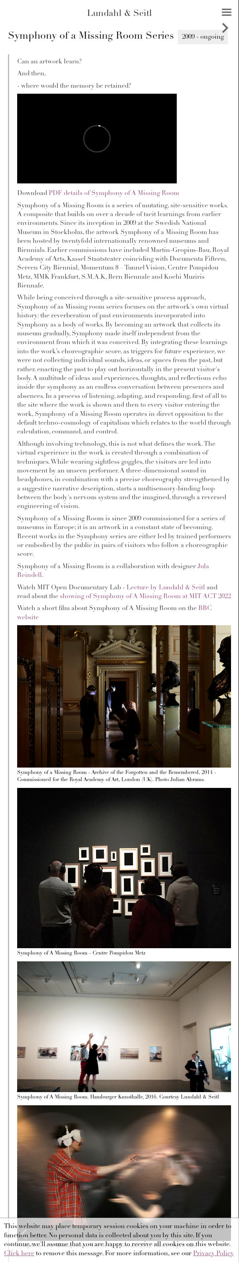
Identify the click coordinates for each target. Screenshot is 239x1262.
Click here (19, 1253)
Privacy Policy (213, 1253)
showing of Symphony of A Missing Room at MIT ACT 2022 (145, 596)
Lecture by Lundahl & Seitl (165, 588)
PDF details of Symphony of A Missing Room (114, 193)
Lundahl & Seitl (119, 14)
